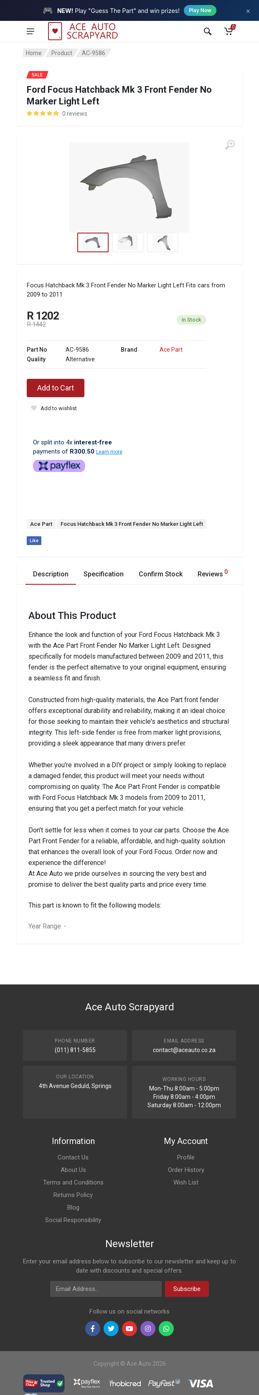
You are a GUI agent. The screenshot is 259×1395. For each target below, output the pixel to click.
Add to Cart (55, 387)
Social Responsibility (73, 1220)
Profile (186, 1157)
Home (34, 53)
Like (34, 540)
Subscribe (187, 1289)
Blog (73, 1207)
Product (61, 53)
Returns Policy (73, 1195)
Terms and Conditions (73, 1182)
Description (51, 574)
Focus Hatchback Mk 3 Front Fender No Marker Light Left (132, 524)
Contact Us (73, 1157)
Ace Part (171, 349)
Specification (104, 574)
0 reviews (74, 113)
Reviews (213, 573)
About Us (73, 1170)
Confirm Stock (161, 574)
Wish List (185, 1182)
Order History (186, 1170)
